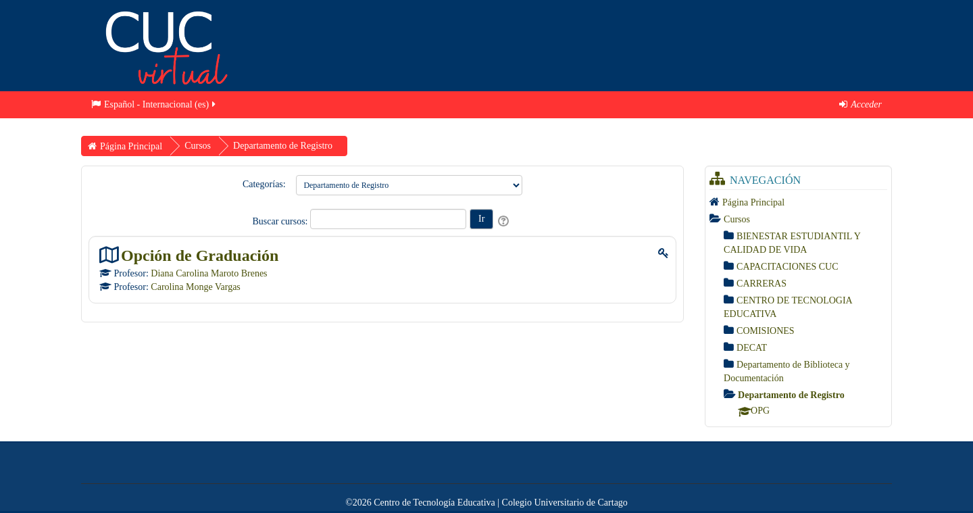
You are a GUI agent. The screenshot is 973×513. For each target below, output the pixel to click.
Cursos (737, 219)
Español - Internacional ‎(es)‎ (154, 104)
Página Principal (753, 202)
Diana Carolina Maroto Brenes (209, 273)
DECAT (752, 348)
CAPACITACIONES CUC (787, 267)
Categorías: (264, 184)
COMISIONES (766, 331)
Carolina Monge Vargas (195, 287)
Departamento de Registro (791, 395)
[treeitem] (798, 202)
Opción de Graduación (199, 255)
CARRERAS (762, 283)
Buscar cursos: (281, 221)
